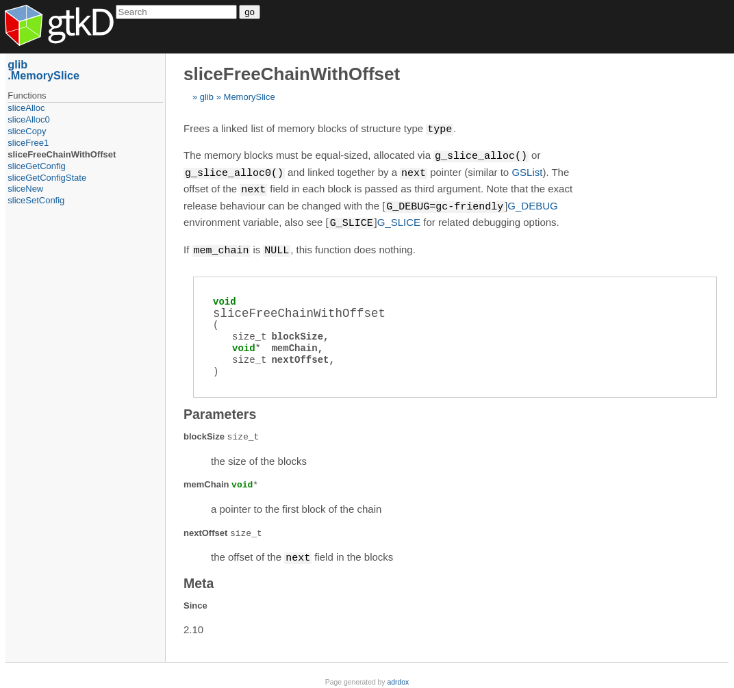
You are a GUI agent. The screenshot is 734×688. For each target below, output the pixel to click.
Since (195, 600)
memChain (294, 343)
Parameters (220, 409)
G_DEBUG (532, 203)
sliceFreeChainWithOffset (62, 154)
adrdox (398, 676)
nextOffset (300, 354)
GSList (526, 171)
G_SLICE (398, 219)
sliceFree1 (28, 143)
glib (207, 97)
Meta (199, 577)
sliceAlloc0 (28, 119)
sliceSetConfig (36, 200)
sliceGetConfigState (47, 178)
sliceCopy (27, 131)
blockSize (297, 331)
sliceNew (25, 188)
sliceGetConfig (37, 166)
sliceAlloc (26, 108)
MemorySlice (249, 97)
